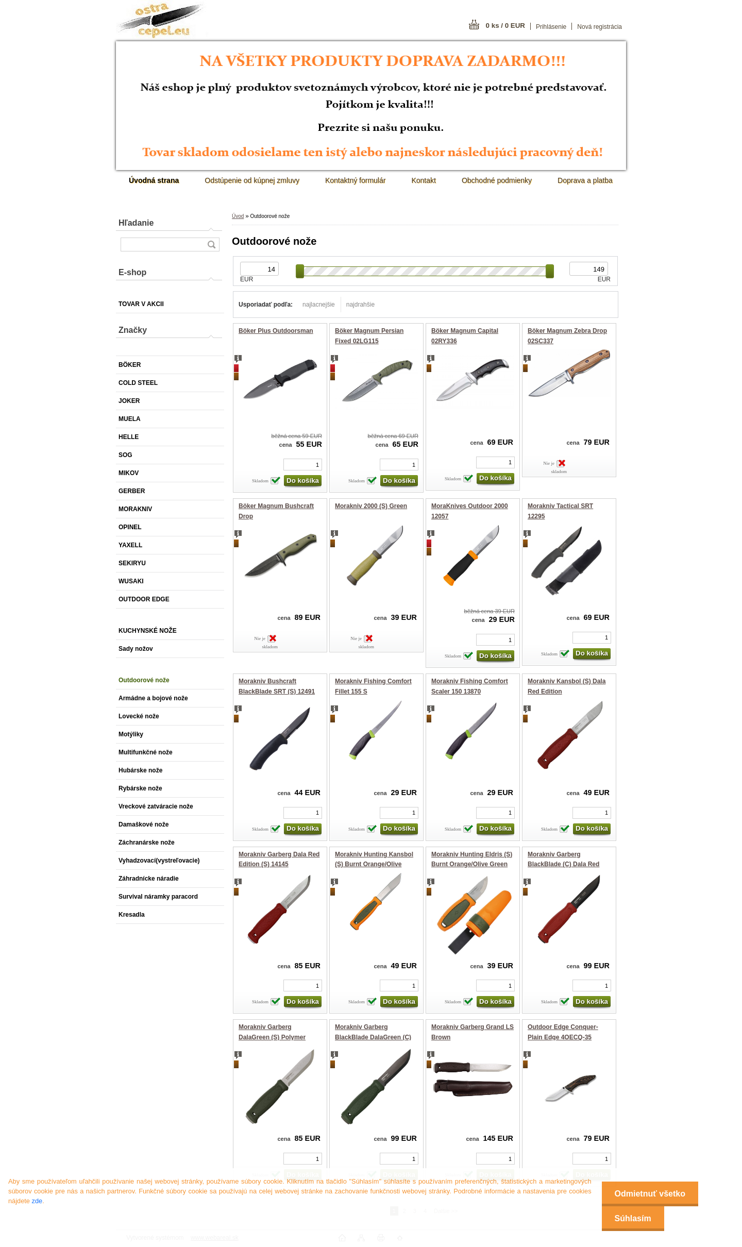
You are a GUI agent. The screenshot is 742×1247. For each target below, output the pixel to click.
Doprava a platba (585, 180)
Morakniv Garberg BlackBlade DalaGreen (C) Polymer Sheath (373, 1037)
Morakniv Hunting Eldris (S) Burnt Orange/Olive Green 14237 (471, 864)
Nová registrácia (599, 26)
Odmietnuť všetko (650, 1193)
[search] (211, 244)
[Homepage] (154, 180)
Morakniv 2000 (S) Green (371, 506)
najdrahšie (360, 304)
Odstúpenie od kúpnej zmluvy (252, 180)
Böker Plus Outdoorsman (276, 330)
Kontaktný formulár (355, 180)
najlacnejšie (318, 304)
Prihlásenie (551, 26)
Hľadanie (136, 222)
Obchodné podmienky (497, 180)
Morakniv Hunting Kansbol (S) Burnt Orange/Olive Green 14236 (374, 864)
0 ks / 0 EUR (505, 25)
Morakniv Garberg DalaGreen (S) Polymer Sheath (272, 1037)
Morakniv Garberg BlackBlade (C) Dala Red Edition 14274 (563, 864)
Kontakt (423, 180)
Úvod (238, 216)
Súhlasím (633, 1218)
